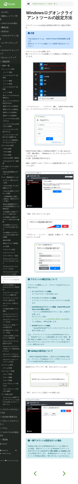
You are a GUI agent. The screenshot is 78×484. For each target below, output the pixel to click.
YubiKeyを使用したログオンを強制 (13, 192)
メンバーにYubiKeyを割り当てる (13, 120)
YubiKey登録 (9, 149)
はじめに (6, 12)
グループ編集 (9, 377)
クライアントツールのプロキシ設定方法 (12, 299)
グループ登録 (9, 374)
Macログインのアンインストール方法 (12, 361)
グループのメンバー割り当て (12, 385)
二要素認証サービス (12, 177)
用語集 (6, 440)
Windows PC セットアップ (11, 51)
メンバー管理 (10, 69)
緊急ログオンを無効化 (12, 109)
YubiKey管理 (10, 145)
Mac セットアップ (10, 58)
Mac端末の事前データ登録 (12, 310)
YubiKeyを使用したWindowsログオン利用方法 (13, 287)
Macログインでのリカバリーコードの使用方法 (13, 355)
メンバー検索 (9, 92)
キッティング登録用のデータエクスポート (12, 141)
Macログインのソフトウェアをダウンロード (12, 315)
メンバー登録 (9, 72)
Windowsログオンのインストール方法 (13, 268)
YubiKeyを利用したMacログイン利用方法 (13, 337)
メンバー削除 (9, 84)
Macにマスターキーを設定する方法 (12, 342)
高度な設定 (9, 394)
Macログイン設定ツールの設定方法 (12, 326)
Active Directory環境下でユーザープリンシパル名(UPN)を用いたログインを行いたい (13, 400)
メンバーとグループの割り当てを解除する (12, 136)
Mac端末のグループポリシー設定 (12, 331)
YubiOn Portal (7, 453)
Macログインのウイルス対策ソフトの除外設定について (13, 349)
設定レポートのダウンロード (12, 168)
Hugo (19, 460)
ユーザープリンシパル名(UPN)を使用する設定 (51, 324)
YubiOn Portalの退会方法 (11, 434)
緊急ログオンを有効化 (12, 106)
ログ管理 (8, 246)
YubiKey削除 (9, 155)
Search (5, 444)
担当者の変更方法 (10, 417)
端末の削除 (9, 240)
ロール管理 (9, 365)
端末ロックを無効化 (12, 115)
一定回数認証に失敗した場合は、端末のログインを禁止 (13, 199)
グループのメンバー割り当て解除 (12, 390)
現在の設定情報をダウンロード (12, 173)
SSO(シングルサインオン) (11, 422)
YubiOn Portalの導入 (11, 23)
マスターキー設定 (11, 249)
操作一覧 (7, 66)
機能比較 (6, 27)
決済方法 (6, 31)
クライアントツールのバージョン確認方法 (12, 294)
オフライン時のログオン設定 (12, 181)
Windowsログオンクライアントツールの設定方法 (13, 279)
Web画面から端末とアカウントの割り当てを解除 (13, 219)
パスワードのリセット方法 (11, 411)
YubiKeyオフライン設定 (11, 37)
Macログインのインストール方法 (12, 321)
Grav (13, 460)
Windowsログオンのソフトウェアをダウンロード (13, 261)
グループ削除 (9, 380)
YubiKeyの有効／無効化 (13, 158)
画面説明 (7, 62)
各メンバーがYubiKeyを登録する (13, 97)
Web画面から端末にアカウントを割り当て (12, 213)
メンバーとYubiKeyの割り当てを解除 (13, 125)
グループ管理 (10, 371)
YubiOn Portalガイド (42, 4)
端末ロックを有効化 (12, 112)
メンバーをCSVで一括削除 (12, 88)
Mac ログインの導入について (13, 304)
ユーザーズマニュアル (11, 44)
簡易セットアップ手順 (11, 17)
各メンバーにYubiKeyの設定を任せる (13, 102)
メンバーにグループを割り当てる (12, 130)
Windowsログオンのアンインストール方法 (13, 273)
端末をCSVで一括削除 (12, 243)
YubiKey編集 (9, 152)
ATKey (5, 428)
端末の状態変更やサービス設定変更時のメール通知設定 (13, 206)
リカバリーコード (11, 253)
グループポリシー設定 (12, 256)
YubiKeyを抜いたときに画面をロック (13, 187)
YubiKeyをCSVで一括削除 (13, 162)
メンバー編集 (9, 81)
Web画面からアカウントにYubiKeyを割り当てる (13, 227)
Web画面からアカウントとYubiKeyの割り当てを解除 (13, 235)
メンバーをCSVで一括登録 (12, 77)
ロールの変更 (9, 368)
